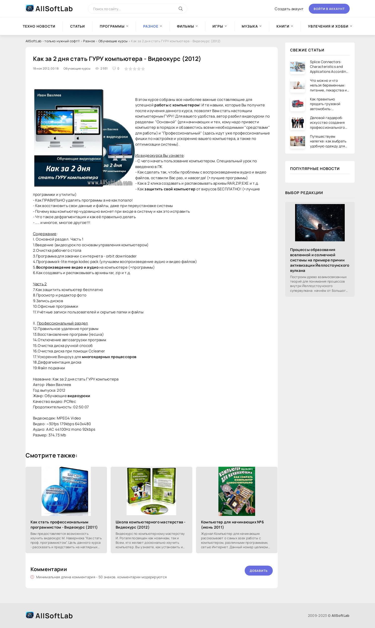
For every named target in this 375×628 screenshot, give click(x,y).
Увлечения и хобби (328, 26)
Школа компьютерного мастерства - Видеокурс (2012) (151, 524)
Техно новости (39, 26)
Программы (112, 26)
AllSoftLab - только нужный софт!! (53, 41)
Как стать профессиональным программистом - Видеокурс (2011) (64, 524)
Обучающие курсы (113, 41)
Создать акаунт (289, 8)
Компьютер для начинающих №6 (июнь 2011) (232, 524)
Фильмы (185, 26)
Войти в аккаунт (329, 9)
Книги (282, 26)
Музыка (250, 26)
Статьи (77, 26)
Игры (217, 26)
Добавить (259, 571)
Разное (89, 41)
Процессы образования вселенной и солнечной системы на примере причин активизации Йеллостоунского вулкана (319, 260)
